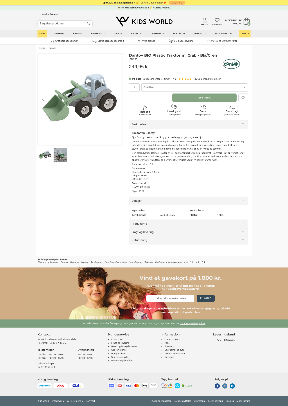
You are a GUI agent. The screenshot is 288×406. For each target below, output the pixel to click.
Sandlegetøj (96, 262)
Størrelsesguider (120, 357)
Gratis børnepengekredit (108, 41)
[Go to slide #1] (45, 155)
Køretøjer (74, 262)
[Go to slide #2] (60, 155)
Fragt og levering (143, 232)
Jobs (167, 343)
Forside (41, 48)
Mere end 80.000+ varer (222, 41)
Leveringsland (215, 401)
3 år (192, 262)
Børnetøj (98, 33)
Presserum (170, 346)
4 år (197, 262)
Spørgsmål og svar (174, 350)
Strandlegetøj (135, 262)
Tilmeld (206, 298)
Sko (118, 33)
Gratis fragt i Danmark (65, 41)
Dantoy (64, 262)
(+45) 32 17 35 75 (56, 343)
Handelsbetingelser (160, 401)
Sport (136, 33)
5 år (203, 262)
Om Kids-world (173, 339)
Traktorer (148, 262)
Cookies (230, 401)
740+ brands (146, 41)
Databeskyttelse (182, 401)
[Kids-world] (144, 21)
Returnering (139, 240)
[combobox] (194, 87)
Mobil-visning (243, 401)
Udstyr (179, 33)
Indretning (223, 33)
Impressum (200, 401)
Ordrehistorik (118, 350)
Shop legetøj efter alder (115, 262)
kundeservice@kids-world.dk (60, 339)
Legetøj (200, 33)
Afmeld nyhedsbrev (175, 353)
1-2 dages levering (181, 41)
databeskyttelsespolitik (192, 323)
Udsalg (245, 34)
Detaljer (137, 200)
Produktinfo (139, 223)
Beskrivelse (139, 124)
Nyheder (59, 34)
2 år (186, 262)
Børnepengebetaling (122, 360)
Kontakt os (117, 339)
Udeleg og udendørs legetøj (168, 262)
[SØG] (88, 24)
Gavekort (169, 357)
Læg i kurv (204, 97)
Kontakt (43, 334)
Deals (42, 34)
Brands (77, 34)
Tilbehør (157, 33)
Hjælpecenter (118, 353)
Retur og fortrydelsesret (124, 346)
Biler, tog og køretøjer (48, 262)
